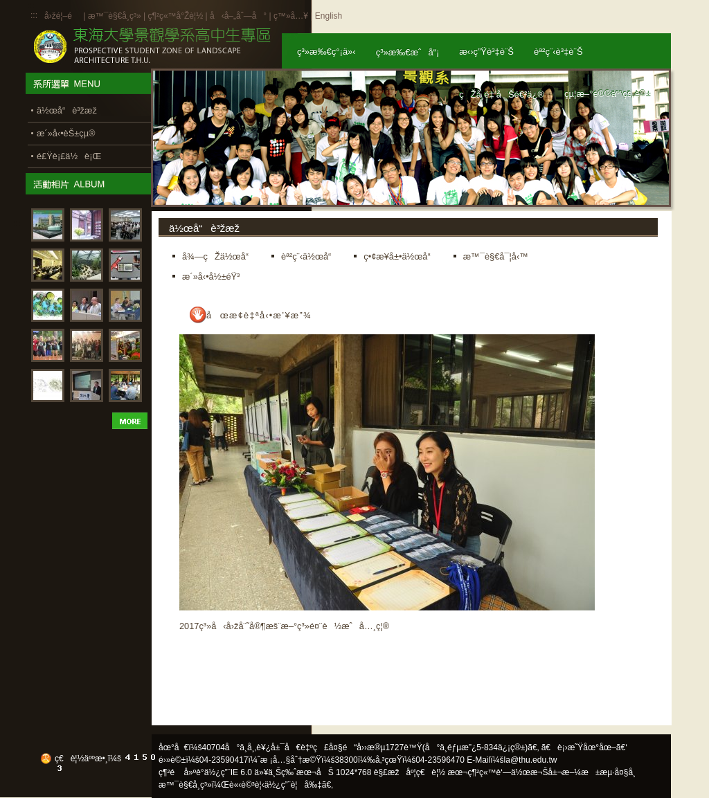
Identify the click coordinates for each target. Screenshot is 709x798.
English (328, 16)
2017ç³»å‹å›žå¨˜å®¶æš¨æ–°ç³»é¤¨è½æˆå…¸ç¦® (284, 626)
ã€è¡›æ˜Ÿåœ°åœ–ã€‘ (584, 747)
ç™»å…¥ (290, 16)
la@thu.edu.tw (530, 760)
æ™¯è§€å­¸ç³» (115, 16)
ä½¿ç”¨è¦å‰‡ (293, 785)
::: (33, 15)
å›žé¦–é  (62, 16)
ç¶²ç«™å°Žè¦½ (175, 16)
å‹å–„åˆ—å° (238, 16)
